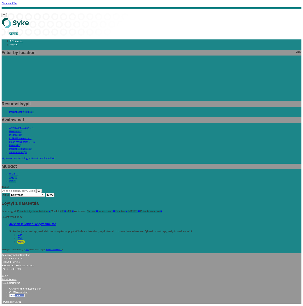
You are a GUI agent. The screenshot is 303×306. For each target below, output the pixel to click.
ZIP (20, 234)
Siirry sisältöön (9, 3)
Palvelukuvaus (9, 279)
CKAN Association (18, 292)
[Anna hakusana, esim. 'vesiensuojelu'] (19, 191)
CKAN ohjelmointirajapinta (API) (25, 288)
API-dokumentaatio (54, 250)
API (27, 250)
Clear (298, 51)
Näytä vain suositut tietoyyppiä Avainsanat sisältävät (28, 158)
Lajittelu (5, 195)
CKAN (17, 302)
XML (20, 238)
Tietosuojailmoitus (11, 283)
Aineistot (13, 33)
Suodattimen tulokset (12, 217)
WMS (21, 241)
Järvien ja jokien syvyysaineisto (32, 224)
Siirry (50, 194)
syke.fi (5, 276)
